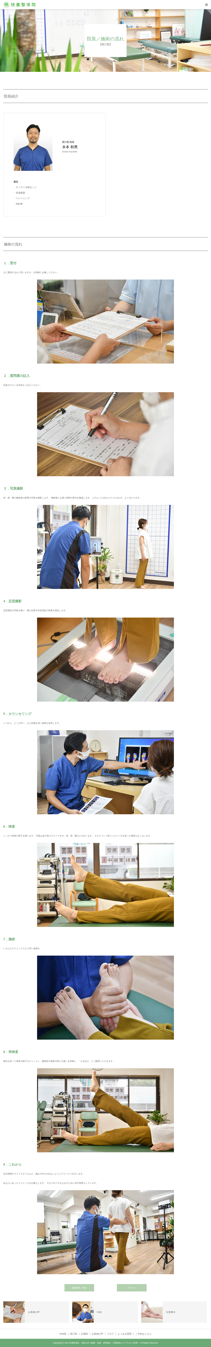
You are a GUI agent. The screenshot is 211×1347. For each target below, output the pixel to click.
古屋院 (84, 1334)
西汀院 (73, 1334)
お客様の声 (97, 1334)
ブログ (110, 1334)
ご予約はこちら (143, 1334)
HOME (63, 1334)
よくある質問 (125, 1334)
